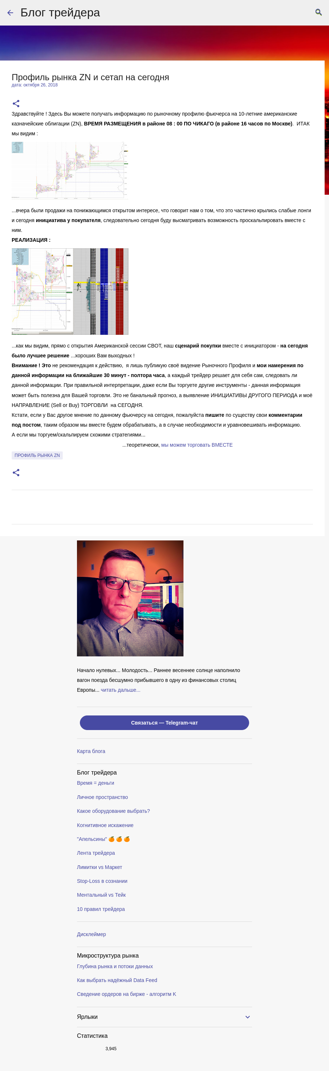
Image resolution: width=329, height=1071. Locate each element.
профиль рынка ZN (37, 455)
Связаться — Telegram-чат (164, 723)
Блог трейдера (60, 12)
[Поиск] (318, 13)
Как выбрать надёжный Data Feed (117, 980)
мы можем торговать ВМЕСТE (197, 445)
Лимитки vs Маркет (99, 867)
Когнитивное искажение (105, 825)
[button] (16, 104)
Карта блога (91, 751)
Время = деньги (95, 783)
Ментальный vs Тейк (101, 895)
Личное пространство (102, 797)
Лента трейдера (96, 853)
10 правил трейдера (101, 909)
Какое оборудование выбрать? (113, 811)
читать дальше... (121, 690)
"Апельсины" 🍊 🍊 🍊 (103, 839)
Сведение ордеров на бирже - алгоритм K (126, 994)
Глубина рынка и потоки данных (115, 966)
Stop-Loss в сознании (102, 881)
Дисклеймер (91, 934)
